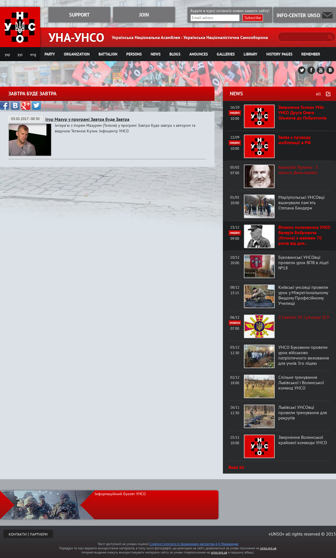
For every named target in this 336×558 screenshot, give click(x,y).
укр (7, 54)
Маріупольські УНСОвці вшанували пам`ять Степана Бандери (301, 202)
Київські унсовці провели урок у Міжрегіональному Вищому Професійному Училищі (303, 295)
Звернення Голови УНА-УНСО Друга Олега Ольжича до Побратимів (302, 112)
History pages (279, 54)
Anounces (198, 54)
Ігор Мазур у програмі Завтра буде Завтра (87, 119)
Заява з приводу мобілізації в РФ (294, 139)
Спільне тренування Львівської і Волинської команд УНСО (301, 382)
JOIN (144, 14)
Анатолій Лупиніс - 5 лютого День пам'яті (298, 169)
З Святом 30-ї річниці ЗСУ (303, 317)
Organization (77, 54)
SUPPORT (79, 14)
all (318, 93)
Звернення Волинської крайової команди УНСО (302, 439)
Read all (236, 467)
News (155, 54)
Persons (134, 54)
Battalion (108, 54)
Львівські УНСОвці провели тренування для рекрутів (302, 412)
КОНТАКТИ (18, 534)
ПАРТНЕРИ (39, 534)
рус (20, 54)
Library (250, 54)
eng (33, 54)
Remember (310, 54)
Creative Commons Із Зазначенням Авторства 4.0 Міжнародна (194, 544)
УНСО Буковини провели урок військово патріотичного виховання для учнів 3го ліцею (303, 355)
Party (50, 54)
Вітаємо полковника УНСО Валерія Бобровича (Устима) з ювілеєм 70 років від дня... (304, 235)
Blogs (174, 54)
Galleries (226, 54)
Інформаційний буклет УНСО (120, 493)
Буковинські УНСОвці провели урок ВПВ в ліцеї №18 (303, 262)
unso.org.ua (268, 548)
